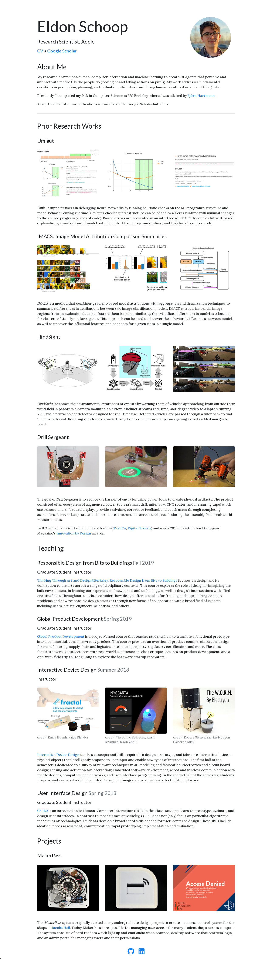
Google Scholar (62, 50)
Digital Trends (139, 528)
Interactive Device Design (58, 754)
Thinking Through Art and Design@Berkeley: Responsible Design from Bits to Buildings (107, 580)
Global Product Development (60, 636)
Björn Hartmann (201, 95)
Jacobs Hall (61, 927)
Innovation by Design (74, 533)
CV (40, 50)
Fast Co (120, 528)
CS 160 (42, 811)
